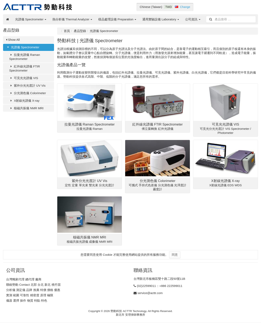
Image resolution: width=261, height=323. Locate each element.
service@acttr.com (150, 293)
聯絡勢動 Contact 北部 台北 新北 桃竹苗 (33, 284)
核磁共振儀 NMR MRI (26, 108)
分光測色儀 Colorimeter (27, 93)
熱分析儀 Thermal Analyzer (72, 19)
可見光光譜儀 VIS (23, 78)
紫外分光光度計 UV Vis (27, 85)
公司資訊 (192, 19)
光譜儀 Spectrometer (30, 19)
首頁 (67, 31)
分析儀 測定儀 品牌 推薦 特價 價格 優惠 (33, 290)
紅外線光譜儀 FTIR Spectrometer (24, 68)
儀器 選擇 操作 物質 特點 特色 (26, 300)
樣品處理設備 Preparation (117, 19)
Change (185, 7)
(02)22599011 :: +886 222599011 (159, 286)
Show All (13, 39)
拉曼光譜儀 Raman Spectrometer (24, 57)
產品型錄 (80, 31)
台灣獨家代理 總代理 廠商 (23, 279)
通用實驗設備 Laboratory (160, 19)
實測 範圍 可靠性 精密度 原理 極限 (29, 295)
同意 (175, 254)
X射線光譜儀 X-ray (24, 100)
